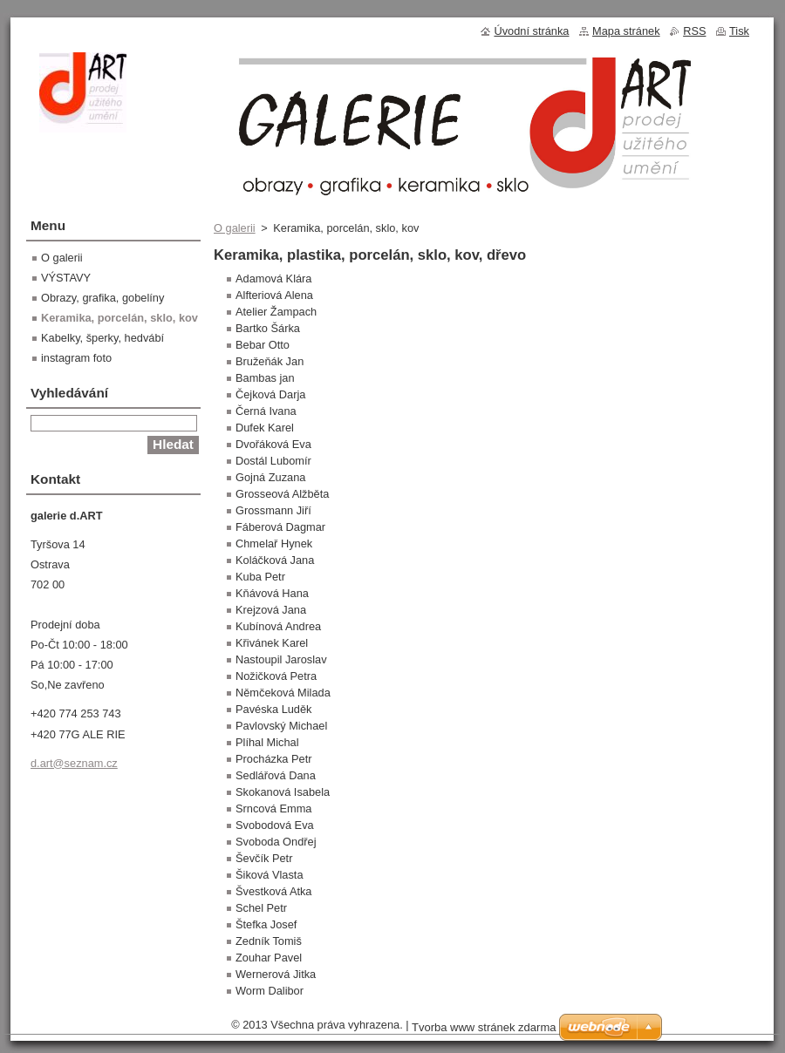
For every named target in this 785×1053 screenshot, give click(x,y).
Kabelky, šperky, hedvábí (102, 337)
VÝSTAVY (66, 277)
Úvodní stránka (531, 30)
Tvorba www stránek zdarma (484, 1027)
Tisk (739, 30)
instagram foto (76, 357)
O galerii (235, 227)
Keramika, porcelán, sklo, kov (119, 317)
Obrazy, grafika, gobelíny (102, 297)
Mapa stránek (626, 30)
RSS (694, 30)
